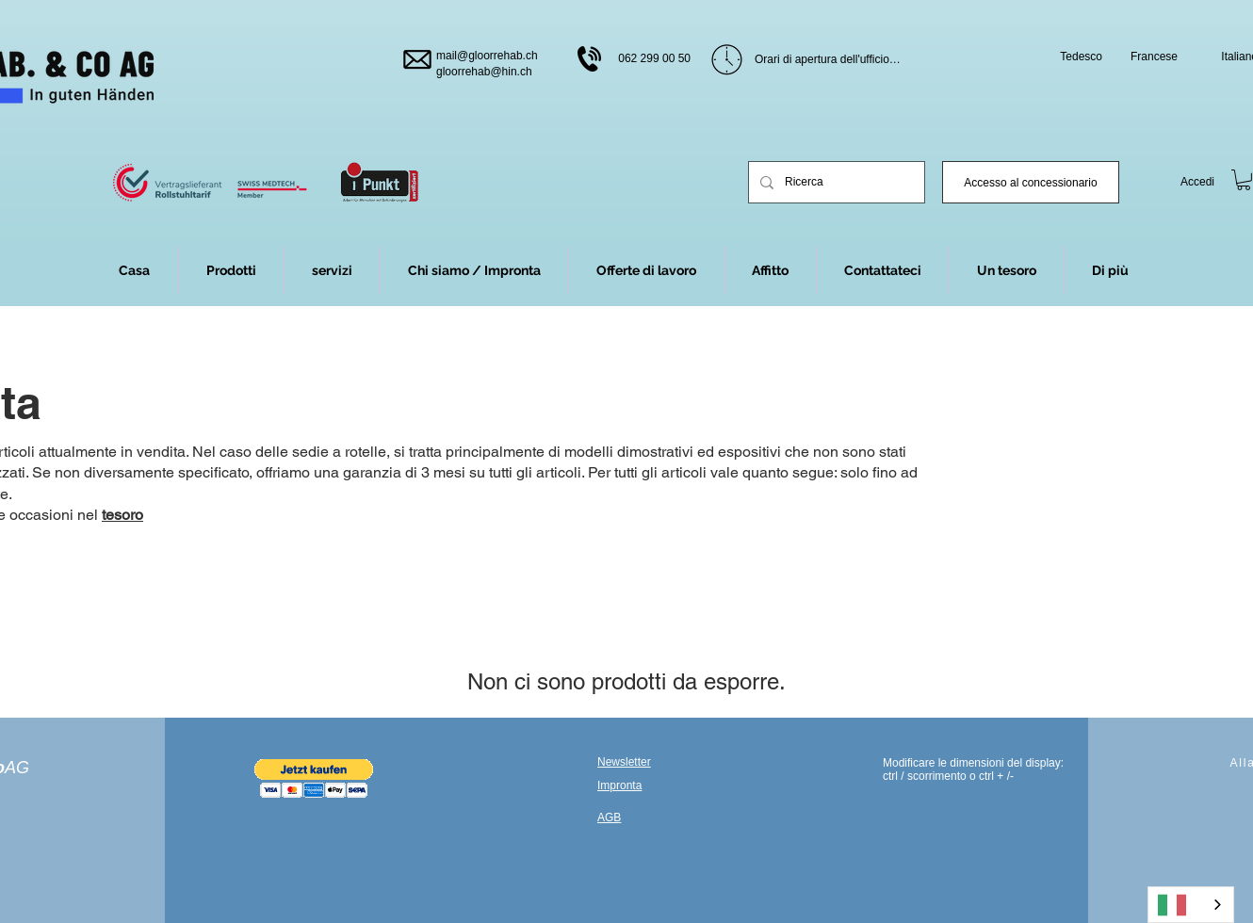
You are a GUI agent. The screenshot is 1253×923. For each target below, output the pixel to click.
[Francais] (1148, 56)
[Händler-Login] (1030, 182)
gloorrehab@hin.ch (484, 71)
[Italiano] (1190, 904)
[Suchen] (835, 182)
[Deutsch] (1072, 56)
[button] (1110, 270)
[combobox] (1190, 904)
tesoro (122, 515)
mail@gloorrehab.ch (487, 55)
